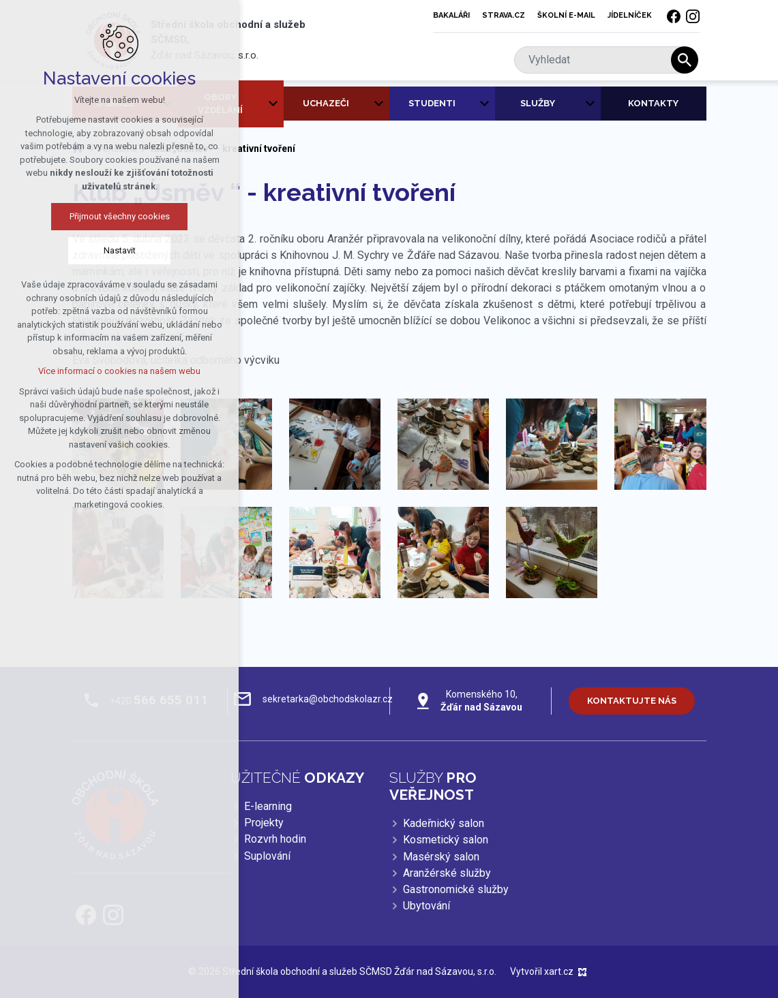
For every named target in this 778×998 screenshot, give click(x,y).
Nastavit (120, 250)
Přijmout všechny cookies (120, 216)
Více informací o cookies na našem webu (119, 371)
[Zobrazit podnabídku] (273, 103)
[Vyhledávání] (684, 60)
